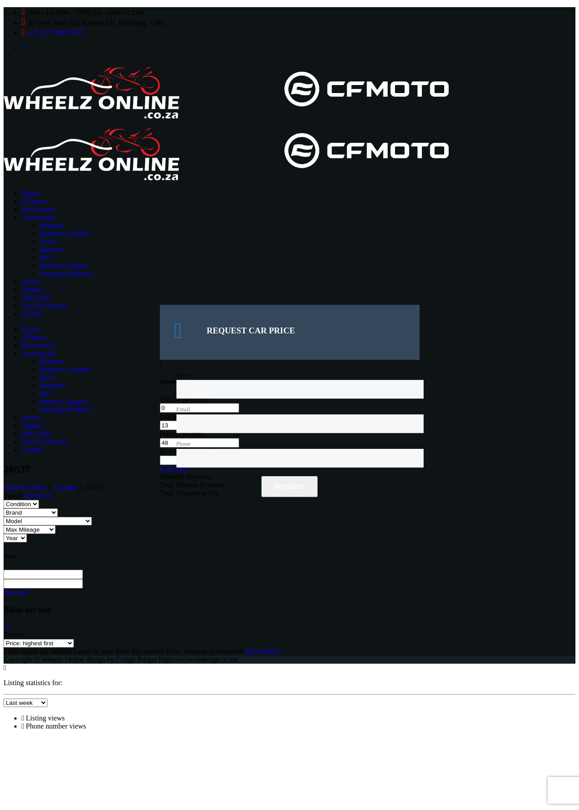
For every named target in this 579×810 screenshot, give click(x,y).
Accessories (38, 217)
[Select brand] (31, 512)
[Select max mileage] (30, 529)
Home (30, 193)
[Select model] (48, 521)
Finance (32, 290)
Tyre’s (48, 241)
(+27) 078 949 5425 (55, 32)
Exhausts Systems (65, 233)
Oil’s (46, 257)
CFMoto (33, 201)
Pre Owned (37, 209)
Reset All (38, 495)
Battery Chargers (63, 265)
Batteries (52, 249)
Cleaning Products (65, 273)
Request (289, 487)
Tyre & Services (44, 306)
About (30, 282)
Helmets (51, 225)
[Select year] (15, 538)
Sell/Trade (36, 298)
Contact (32, 314)
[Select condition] (21, 504)
